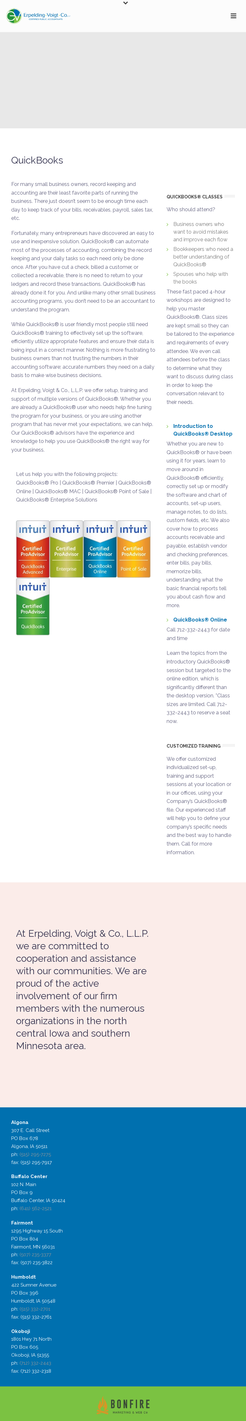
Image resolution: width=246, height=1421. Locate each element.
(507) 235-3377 (35, 1254)
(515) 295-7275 (35, 1154)
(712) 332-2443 (35, 1363)
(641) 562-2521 (36, 1208)
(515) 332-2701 (35, 1309)
